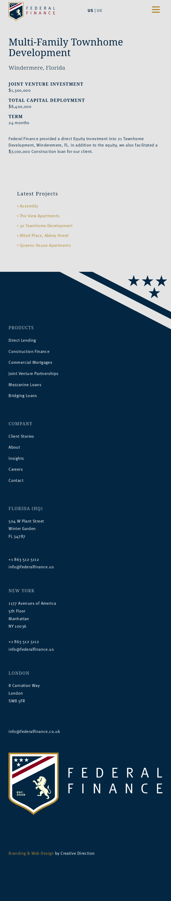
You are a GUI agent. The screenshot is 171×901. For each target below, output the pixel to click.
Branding (17, 853)
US (90, 10)
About (14, 447)
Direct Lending (22, 340)
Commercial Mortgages (30, 362)
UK (99, 10)
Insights (16, 458)
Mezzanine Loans (24, 384)
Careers (15, 469)
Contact (15, 480)
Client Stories (21, 436)
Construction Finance (28, 351)
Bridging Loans (22, 395)
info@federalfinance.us (31, 567)
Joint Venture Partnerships (33, 373)
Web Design (42, 853)
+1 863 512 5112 (23, 559)
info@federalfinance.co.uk (34, 731)
